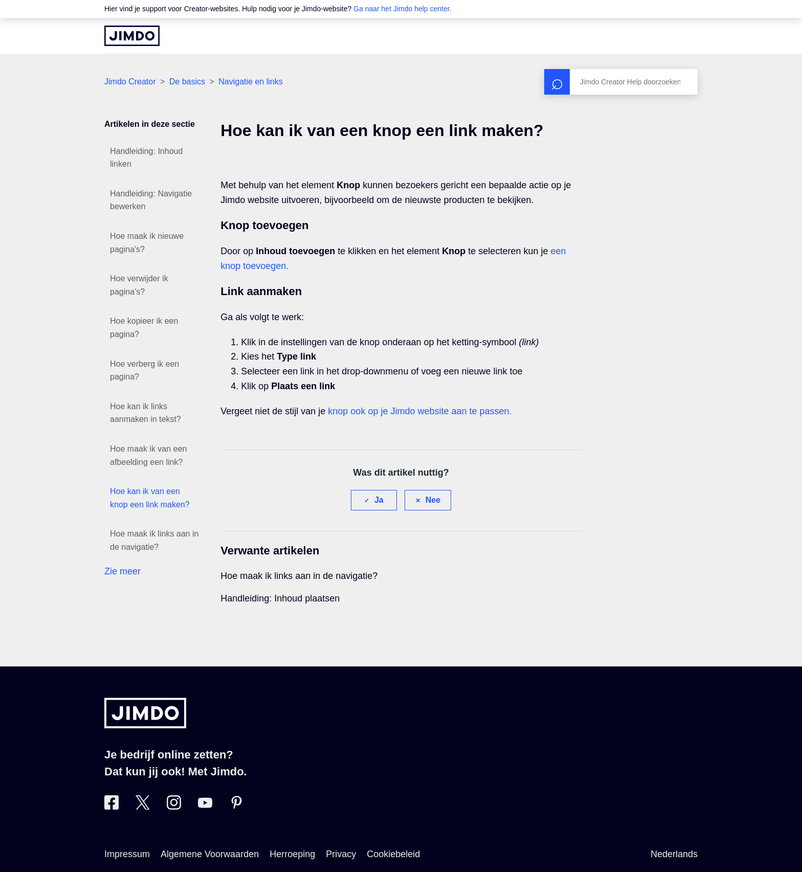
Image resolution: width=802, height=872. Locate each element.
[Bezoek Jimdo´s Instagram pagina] (174, 806)
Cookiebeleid (393, 854)
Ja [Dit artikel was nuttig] (379, 500)
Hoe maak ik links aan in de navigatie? (154, 540)
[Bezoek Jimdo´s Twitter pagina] (143, 806)
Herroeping (292, 854)
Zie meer (122, 571)
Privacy (341, 854)
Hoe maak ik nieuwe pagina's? (147, 243)
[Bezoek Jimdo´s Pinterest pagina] (236, 806)
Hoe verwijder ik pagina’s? (139, 285)
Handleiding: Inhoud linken (146, 158)
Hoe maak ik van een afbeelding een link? (148, 455)
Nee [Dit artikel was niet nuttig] (433, 500)
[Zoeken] (621, 82)
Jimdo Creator (129, 81)
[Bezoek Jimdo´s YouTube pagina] (205, 806)
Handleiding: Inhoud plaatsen (280, 598)
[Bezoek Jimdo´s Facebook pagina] (111, 806)
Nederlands (674, 854)
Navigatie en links (250, 81)
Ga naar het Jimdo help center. (402, 9)
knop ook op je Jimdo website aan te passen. (419, 411)
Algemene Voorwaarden (210, 854)
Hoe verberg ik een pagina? (144, 371)
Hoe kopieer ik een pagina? (144, 328)
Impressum (127, 854)
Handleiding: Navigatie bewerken (151, 200)
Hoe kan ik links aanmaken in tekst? (145, 413)
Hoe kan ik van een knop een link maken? (150, 498)
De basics (187, 81)
